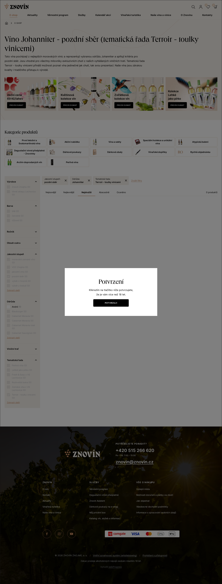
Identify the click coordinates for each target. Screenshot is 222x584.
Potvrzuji (111, 303)
